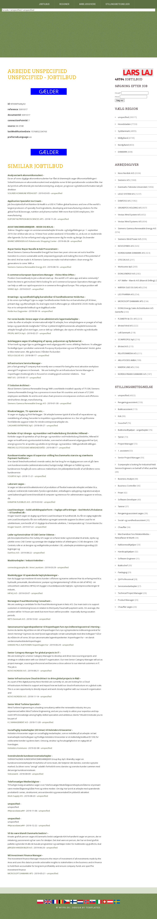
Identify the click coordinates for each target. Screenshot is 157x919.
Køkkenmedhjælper (127, 544)
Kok (119, 416)
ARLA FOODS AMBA (127, 360)
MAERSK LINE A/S (126, 367)
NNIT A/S (12, 377)
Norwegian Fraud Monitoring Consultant (29, 601)
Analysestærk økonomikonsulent (25, 175)
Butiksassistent (125, 409)
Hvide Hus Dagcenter (17, 311)
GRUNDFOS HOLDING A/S (130, 207)
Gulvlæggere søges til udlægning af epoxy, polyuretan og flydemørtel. (45, 341)
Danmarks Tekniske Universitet (132, 187)
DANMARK (122, 151)
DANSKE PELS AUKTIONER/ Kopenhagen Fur (28, 644)
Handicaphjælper (126, 551)
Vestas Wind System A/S (129, 214)
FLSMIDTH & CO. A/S (127, 318)
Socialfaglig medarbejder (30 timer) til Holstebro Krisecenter (39, 730)
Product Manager (126, 600)
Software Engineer (126, 558)
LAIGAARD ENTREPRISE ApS (20, 425)
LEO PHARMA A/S (126, 294)
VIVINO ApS (13, 289)
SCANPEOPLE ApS (126, 339)
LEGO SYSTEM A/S (126, 193)
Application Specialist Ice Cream (24, 201)
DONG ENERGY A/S (126, 273)
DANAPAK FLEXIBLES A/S (19, 502)
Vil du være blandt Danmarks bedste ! (27, 833)
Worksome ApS (125, 266)
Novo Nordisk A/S (126, 173)
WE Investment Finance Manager (25, 855)
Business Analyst (126, 478)
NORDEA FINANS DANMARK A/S (132, 374)
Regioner (64, 4)
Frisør (120, 492)
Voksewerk (13, 773)
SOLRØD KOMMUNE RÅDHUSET (22, 193)
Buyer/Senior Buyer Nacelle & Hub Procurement (32, 249)
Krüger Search (14, 526)
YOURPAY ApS (14, 476)
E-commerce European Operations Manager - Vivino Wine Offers (41, 274)
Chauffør (122, 527)
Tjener (121, 436)
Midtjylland (123, 138)
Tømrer (121, 506)
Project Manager (125, 443)
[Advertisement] (78, 34)
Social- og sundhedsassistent (132, 520)
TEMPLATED (93, 907)
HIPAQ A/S (12, 593)
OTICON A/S (123, 259)
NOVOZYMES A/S (126, 246)
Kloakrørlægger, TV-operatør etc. (25, 411)
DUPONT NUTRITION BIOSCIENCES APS (26, 219)
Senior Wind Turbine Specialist (24, 704)
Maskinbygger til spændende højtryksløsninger (32, 575)
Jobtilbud (44, 4)
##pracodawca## (16, 810)
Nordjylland (123, 144)
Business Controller (127, 485)
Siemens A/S (124, 180)
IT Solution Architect (18, 385)
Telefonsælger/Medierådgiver (23, 781)
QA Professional (125, 579)
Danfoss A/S (13, 552)
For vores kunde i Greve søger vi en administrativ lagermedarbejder (43, 319)
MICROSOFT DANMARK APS (20, 873)
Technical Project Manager (130, 593)
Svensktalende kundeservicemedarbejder (29, 755)
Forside (5, 10)
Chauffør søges (125, 606)
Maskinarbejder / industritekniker (25, 560)
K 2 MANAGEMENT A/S (18, 722)
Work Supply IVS (15, 796)
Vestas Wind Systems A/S (130, 221)
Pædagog (122, 572)
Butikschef (123, 565)
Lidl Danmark (124, 332)
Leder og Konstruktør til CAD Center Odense (31, 534)
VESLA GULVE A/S (16, 355)
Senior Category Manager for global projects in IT (33, 652)
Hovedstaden (124, 124)
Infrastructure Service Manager (24, 363)
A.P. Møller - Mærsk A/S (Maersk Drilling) (136, 280)
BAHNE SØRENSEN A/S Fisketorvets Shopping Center (32, 241)
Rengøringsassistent (127, 402)
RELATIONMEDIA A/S (127, 353)
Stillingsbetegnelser (118, 4)
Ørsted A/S (123, 346)
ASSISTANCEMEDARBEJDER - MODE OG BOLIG (30, 226)
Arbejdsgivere (87, 4)
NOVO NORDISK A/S (17, 670)
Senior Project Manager (129, 457)
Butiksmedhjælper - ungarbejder (133, 430)
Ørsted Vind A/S (125, 325)
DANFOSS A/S (124, 200)
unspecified (15, 10)
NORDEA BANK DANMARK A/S (131, 252)
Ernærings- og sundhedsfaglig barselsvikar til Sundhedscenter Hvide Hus (46, 297)
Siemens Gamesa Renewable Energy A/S (27, 267)
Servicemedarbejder (127, 586)
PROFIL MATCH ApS (17, 333)
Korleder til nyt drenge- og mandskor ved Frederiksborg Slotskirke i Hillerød (47, 433)
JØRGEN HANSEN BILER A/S (20, 847)
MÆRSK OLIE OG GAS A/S (130, 287)
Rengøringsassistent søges (131, 513)
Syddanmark (124, 131)
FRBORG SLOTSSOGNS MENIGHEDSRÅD (26, 447)
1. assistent (123, 450)
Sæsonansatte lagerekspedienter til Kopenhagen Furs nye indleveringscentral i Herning (54, 626)
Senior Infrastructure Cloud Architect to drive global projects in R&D (43, 678)
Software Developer (127, 499)
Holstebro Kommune (17, 748)
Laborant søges (16, 484)
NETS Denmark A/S (16, 619)
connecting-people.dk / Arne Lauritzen (25, 567)
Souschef (122, 423)
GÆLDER (49, 91)
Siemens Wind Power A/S (129, 239)
